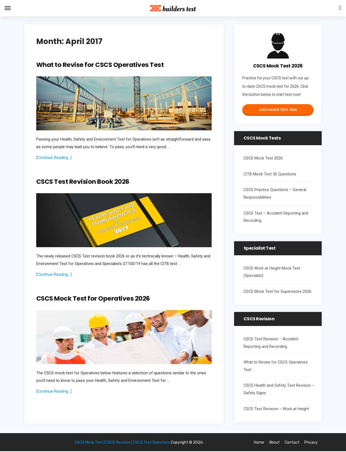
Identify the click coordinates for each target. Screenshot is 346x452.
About (274, 443)
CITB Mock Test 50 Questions (270, 174)
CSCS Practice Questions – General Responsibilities (275, 194)
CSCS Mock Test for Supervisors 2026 (277, 291)
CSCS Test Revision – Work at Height (276, 409)
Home (259, 443)
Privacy (311, 443)
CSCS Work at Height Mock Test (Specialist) (272, 272)
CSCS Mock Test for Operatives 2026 (93, 299)
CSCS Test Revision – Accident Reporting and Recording (271, 343)
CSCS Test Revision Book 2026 (83, 182)
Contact (292, 443)
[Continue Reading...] (54, 158)
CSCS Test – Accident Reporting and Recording (276, 217)
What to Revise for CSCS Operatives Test (100, 64)
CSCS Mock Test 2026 (278, 110)
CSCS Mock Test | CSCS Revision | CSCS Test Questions (122, 443)
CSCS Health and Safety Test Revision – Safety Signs (279, 389)
